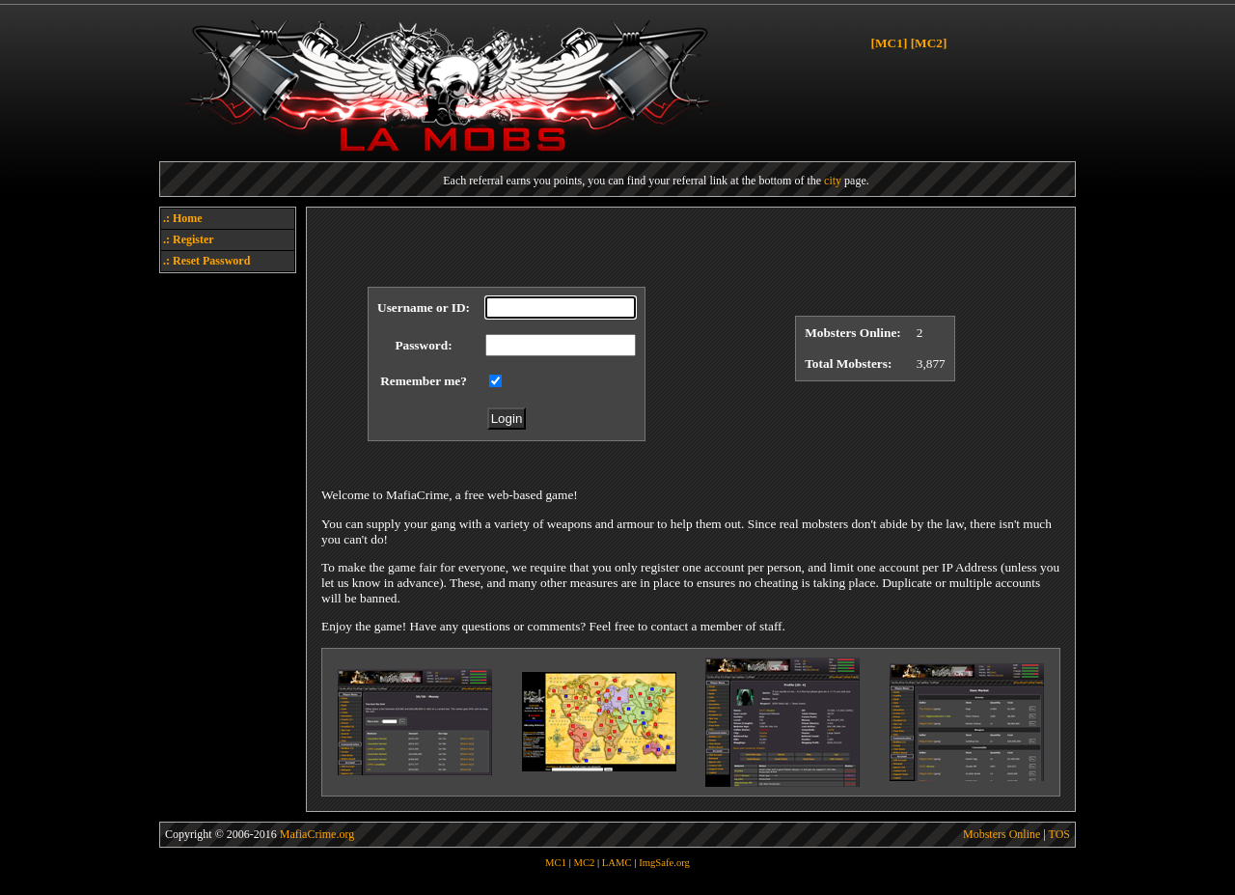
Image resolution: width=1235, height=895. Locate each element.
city (832, 180)
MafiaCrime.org (317, 834)
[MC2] (929, 43)
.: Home (183, 218)
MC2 (583, 862)
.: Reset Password (206, 260)
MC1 (555, 862)
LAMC (617, 862)
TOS (1059, 834)
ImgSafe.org (664, 862)
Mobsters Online (1001, 834)
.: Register (188, 239)
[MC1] (889, 43)
